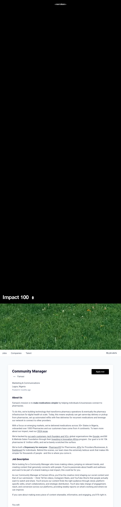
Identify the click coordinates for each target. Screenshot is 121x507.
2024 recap (42, 431)
